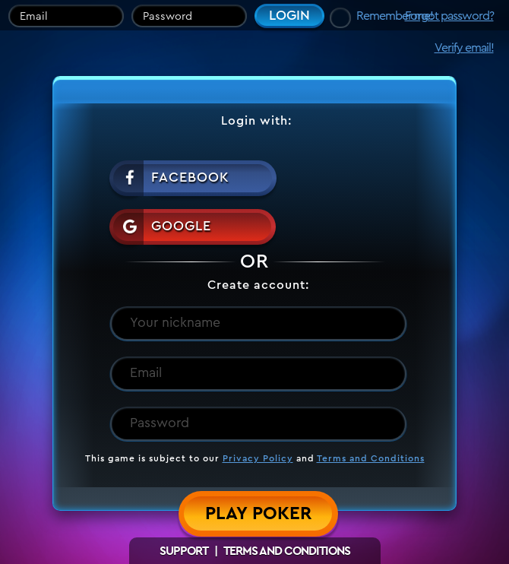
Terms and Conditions (371, 458)
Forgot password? (449, 16)
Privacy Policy (258, 458)
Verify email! (464, 48)
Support (184, 551)
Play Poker (258, 514)
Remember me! (394, 16)
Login (289, 15)
